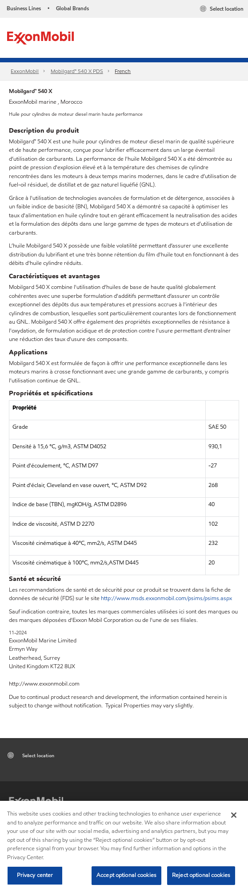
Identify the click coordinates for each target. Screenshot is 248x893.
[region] (124, 847)
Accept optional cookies (126, 875)
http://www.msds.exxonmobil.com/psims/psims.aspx (166, 598)
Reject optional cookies (201, 875)
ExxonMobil (25, 71)
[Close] (234, 815)
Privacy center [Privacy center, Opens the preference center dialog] (35, 875)
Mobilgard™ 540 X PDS (77, 71)
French (123, 71)
